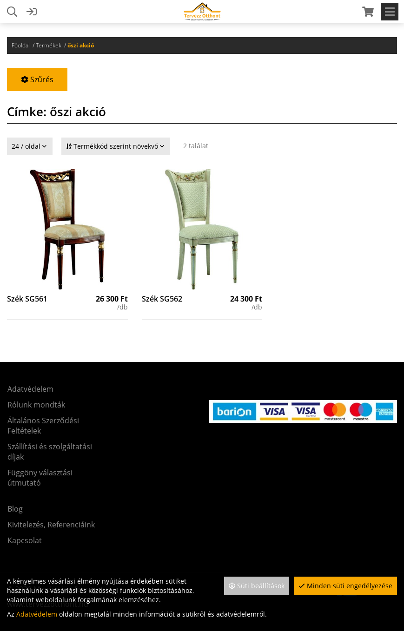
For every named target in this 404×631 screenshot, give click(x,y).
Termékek (48, 45)
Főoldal (21, 45)
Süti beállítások (257, 585)
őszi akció (80, 45)
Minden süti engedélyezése (345, 585)
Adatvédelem (36, 614)
